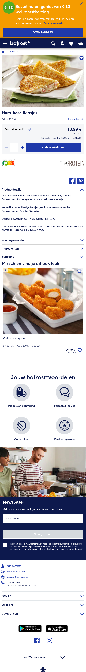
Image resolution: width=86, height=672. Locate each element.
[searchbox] (53, 43)
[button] (6, 43)
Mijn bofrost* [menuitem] (11, 566)
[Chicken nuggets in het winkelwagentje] (80, 350)
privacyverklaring (35, 549)
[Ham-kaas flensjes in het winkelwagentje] (53, 147)
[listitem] (21, 398)
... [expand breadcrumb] (7, 51)
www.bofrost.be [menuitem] (13, 571)
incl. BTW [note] (72, 352)
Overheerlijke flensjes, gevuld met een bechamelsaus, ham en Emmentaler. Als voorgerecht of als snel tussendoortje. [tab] (36, 197)
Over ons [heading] (43, 604)
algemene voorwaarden (60, 549)
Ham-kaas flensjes (19, 112)
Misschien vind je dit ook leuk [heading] (30, 263)
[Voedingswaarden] (9, 162)
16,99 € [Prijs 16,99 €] (70, 349)
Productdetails (76, 119)
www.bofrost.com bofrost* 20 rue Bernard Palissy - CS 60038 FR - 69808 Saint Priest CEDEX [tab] (42, 228)
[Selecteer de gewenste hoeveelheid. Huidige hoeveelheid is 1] (14, 147)
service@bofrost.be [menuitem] (15, 577)
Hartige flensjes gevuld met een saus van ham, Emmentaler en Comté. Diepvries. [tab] (37, 209)
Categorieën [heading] (43, 613)
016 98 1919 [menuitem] (11, 582)
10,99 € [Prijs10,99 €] (74, 129)
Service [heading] (43, 595)
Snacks (14, 51)
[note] (43, 342)
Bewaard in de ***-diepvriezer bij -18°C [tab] (28, 218)
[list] (43, 417)
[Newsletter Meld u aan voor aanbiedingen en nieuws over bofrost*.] (43, 528)
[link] (24, 43)
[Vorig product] (5, 270)
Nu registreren (43, 534)
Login (29, 129)
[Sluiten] (81, 3)
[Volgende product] (80, 270)
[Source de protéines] (72, 163)
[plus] (22, 147)
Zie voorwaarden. (54, 23)
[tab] (62, 43)
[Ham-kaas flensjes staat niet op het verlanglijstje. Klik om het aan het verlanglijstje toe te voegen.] (81, 58)
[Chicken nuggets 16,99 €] (43, 313)
